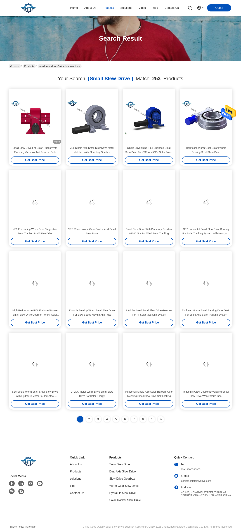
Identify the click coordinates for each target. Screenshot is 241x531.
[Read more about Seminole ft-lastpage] (161, 419)
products (108, 7)
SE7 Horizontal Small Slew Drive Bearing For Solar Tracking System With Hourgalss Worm (206, 233)
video (142, 7)
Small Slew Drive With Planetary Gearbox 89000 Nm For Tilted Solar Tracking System (149, 233)
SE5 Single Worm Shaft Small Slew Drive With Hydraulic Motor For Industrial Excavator (35, 396)
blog (155, 7)
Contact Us (77, 492)
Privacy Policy (16, 526)
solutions (126, 7)
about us (90, 7)
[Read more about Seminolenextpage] (152, 419)
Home (74, 7)
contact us (172, 7)
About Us (76, 464)
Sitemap (31, 526)
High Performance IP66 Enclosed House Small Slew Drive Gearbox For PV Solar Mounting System (34, 314)
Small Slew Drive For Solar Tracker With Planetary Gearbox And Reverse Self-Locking (35, 152)
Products (29, 66)
